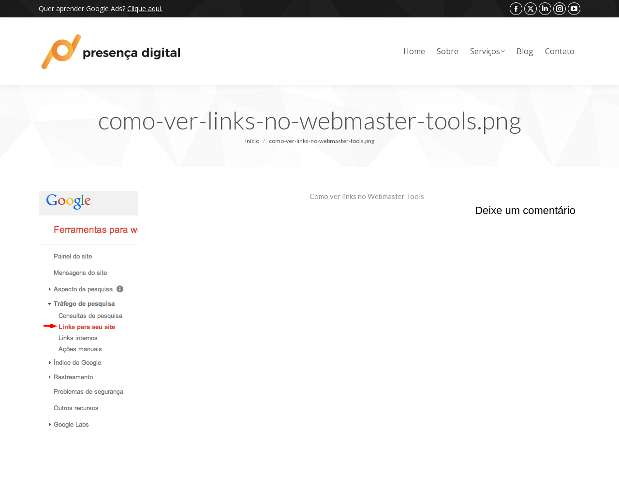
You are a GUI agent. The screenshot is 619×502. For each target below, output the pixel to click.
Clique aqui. (144, 8)
